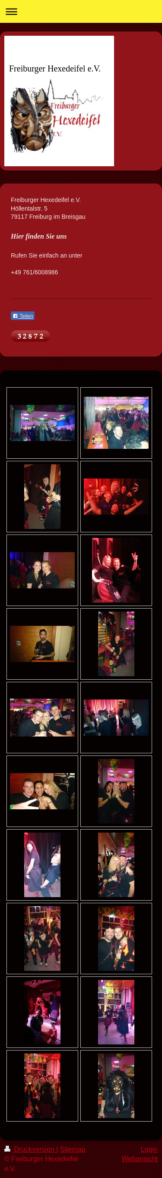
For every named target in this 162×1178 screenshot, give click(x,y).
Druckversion (30, 1149)
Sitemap (73, 1149)
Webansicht (140, 1158)
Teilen (23, 316)
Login (149, 1149)
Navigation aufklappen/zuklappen (81, 11)
